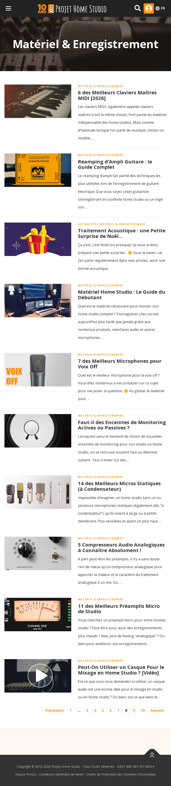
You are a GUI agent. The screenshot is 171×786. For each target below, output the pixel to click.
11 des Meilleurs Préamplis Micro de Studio (119, 608)
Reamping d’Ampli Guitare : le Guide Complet (115, 164)
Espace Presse (25, 774)
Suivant (157, 710)
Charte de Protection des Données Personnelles (121, 774)
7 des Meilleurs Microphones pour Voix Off (119, 363)
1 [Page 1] (71, 710)
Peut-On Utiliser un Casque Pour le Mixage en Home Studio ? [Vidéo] (121, 670)
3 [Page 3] (87, 710)
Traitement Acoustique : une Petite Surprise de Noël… (121, 233)
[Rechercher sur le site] (138, 8)
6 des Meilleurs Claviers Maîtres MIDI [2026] (117, 95)
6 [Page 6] (111, 710)
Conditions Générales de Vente (61, 774)
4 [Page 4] (95, 710)
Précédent (54, 710)
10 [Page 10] (143, 710)
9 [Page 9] (134, 710)
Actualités (87, 224)
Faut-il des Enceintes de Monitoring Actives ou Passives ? (122, 425)
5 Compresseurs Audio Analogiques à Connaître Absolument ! (121, 547)
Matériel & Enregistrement (101, 86)
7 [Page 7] (118, 710)
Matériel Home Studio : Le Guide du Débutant (121, 294)
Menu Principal (8, 8)
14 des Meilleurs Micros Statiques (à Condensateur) (119, 486)
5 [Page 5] (103, 710)
